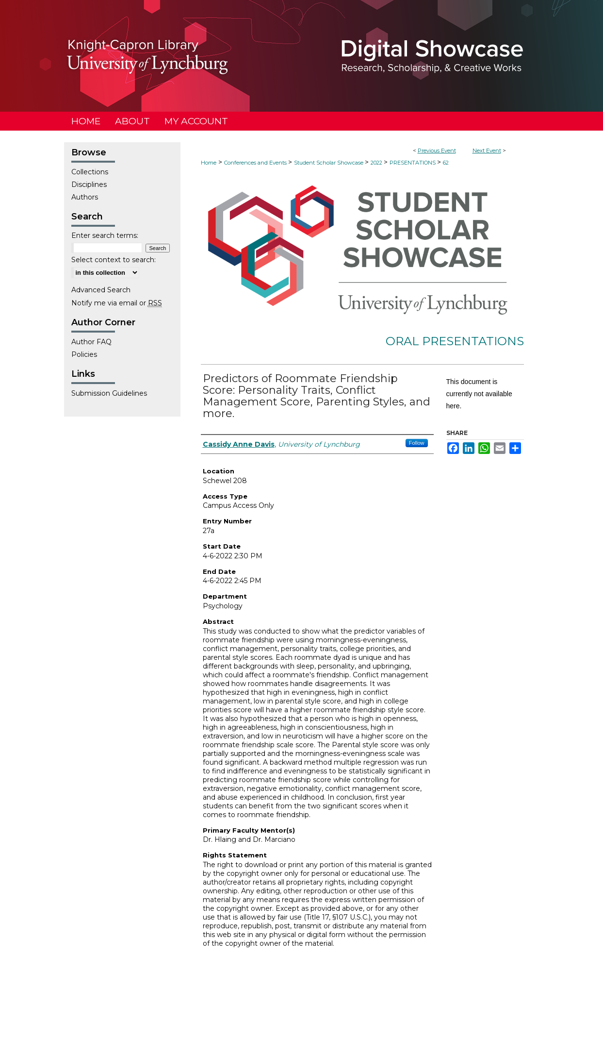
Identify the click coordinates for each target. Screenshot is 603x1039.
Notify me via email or (116, 303)
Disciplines (89, 184)
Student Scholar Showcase (329, 162)
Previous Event (437, 150)
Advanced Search (100, 289)
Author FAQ (91, 341)
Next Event (487, 150)
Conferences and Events (256, 162)
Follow (416, 443)
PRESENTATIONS (413, 162)
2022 (377, 162)
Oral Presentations (455, 341)
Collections (89, 172)
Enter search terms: (104, 235)
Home (208, 162)
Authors (84, 197)
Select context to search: (113, 259)
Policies (84, 354)
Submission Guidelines (109, 393)
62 (446, 162)
